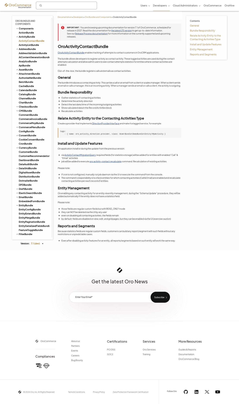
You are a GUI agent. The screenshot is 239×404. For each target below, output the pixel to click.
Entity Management (201, 49)
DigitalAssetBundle (29, 172)
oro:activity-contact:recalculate (105, 161)
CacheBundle (26, 86)
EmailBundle (24, 196)
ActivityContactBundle (31, 40)
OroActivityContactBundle (71, 52)
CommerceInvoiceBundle (33, 118)
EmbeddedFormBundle (32, 201)
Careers (75, 355)
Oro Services (149, 349)
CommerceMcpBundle (31, 123)
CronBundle (25, 143)
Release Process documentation (91, 33)
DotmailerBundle (28, 180)
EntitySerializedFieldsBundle (34, 225)
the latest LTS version (121, 30)
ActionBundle (26, 32)
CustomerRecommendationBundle (34, 155)
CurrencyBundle (26, 147)
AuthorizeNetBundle (30, 77)
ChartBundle (26, 102)
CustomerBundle (28, 151)
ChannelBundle (27, 98)
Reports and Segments (203, 54)
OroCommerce (48, 341)
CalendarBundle (26, 90)
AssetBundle (24, 69)
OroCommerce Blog (188, 359)
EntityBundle (24, 205)
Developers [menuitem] (160, 5)
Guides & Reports (187, 349)
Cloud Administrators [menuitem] (185, 5)
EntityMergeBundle (29, 217)
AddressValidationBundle (33, 53)
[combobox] (66, 5)
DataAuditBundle (28, 164)
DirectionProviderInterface (105, 123)
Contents (195, 20)
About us (75, 341)
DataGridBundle (26, 168)
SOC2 (110, 354)
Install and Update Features (205, 44)
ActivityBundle (25, 36)
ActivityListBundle (29, 44)
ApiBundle (24, 65)
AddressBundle (26, 48)
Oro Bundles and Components (98, 17)
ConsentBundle (26, 135)
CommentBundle (28, 114)
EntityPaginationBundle (32, 221)
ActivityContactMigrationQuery (80, 155)
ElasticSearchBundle (29, 192)
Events (74, 350)
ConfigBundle (26, 131)
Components (25, 28)
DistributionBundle (29, 176)
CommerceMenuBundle (30, 127)
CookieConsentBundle (31, 139)
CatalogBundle (27, 94)
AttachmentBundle (28, 73)
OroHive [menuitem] (229, 5)
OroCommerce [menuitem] (212, 5)
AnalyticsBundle (28, 61)
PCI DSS (111, 349)
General (194, 25)
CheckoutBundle (26, 106)
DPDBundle (25, 184)
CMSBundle (24, 110)
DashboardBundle (29, 160)
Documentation (65, 17)
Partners (75, 345)
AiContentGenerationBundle (34, 57)
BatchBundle (26, 81)
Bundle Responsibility (202, 30)
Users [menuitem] (144, 5)
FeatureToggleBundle (31, 230)
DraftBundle (24, 188)
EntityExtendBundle (30, 213)
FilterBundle (24, 234)
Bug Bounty (77, 360)
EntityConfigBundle (30, 209)
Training (146, 354)
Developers (78, 17)
